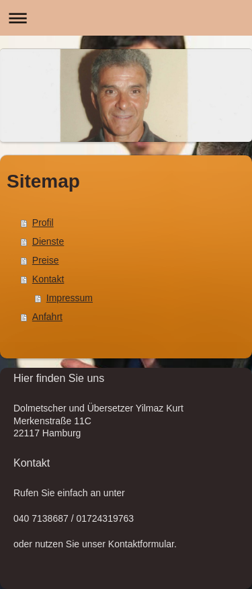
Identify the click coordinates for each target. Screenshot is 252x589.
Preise (45, 260)
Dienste (48, 241)
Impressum (69, 297)
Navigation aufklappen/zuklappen (126, 17)
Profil (43, 222)
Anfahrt (47, 316)
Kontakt (48, 279)
